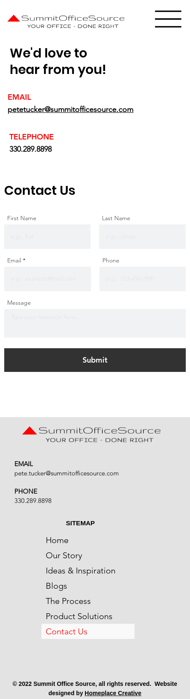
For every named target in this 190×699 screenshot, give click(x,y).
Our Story (64, 555)
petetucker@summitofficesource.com (70, 109)
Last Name (116, 218)
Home (57, 540)
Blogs (56, 586)
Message (19, 303)
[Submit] (95, 360)
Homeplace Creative (113, 693)
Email (14, 260)
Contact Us (67, 631)
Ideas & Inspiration (81, 570)
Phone (110, 260)
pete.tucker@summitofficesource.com (66, 473)
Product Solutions (79, 616)
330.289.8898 (30, 149)
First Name (21, 218)
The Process (68, 601)
